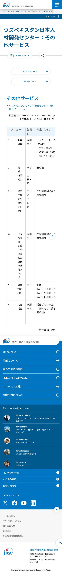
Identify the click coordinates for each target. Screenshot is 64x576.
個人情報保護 (9, 525)
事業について (51, 16)
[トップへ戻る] (56, 509)
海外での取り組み (13, 369)
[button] (20, 55)
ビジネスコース (36, 71)
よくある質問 (10, 479)
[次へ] (59, 11)
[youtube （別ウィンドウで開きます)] (23, 503)
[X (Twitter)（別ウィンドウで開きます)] (5, 503)
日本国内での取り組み (16, 378)
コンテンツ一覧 (11, 472)
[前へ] (55, 11)
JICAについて (10, 352)
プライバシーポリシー (13, 521)
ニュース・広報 (12, 386)
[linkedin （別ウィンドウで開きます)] (33, 503)
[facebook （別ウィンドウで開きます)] (14, 503)
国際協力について (13, 395)
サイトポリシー (10, 516)
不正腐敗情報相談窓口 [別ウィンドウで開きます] (13, 535)
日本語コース (37, 81)
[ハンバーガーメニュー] (57, 3)
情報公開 (7, 530)
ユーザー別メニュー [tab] (16, 408)
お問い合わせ (10, 485)
